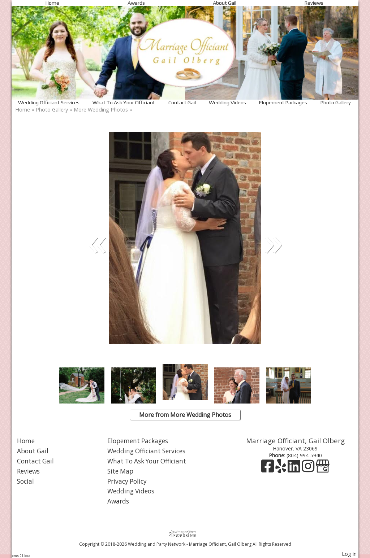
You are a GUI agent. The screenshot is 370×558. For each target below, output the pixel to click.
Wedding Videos (227, 102)
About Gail (224, 3)
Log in (349, 553)
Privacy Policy (127, 481)
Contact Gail (182, 102)
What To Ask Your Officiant (123, 102)
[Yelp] (281, 469)
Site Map (120, 471)
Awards (136, 3)
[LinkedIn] (295, 469)
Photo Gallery (335, 102)
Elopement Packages (283, 102)
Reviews (314, 3)
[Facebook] (268, 469)
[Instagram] (309, 469)
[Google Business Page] (323, 469)
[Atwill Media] (185, 533)
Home (52, 3)
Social (25, 481)
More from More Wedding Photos (185, 415)
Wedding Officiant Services (48, 102)
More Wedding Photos (101, 109)
